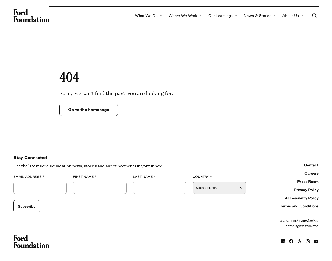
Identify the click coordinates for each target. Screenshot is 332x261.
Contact (311, 165)
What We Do (148, 15)
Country (202, 176)
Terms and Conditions (299, 206)
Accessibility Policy (302, 198)
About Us (292, 15)
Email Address (28, 176)
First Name (85, 176)
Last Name (144, 176)
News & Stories (260, 15)
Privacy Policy (306, 190)
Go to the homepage (88, 109)
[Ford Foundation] (31, 15)
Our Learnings (222, 15)
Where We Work (185, 15)
